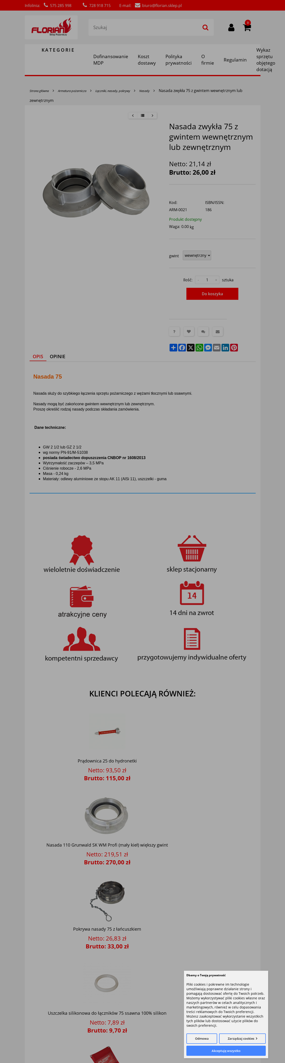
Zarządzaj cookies (241, 1038)
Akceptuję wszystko (226, 1051)
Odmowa (202, 1038)
